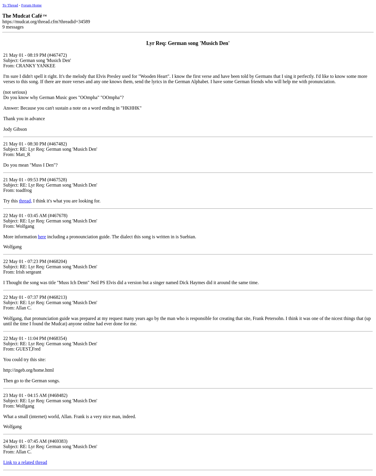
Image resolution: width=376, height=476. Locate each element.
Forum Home (31, 5)
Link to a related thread (25, 462)
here (42, 236)
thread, (25, 200)
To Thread (10, 5)
